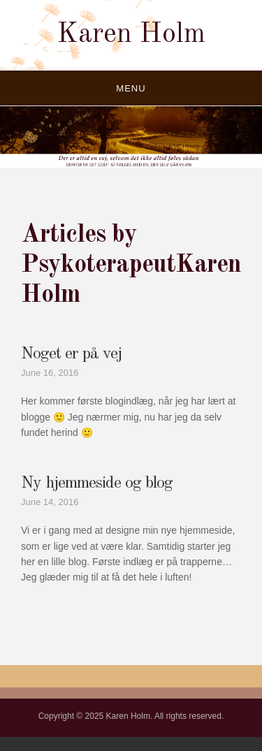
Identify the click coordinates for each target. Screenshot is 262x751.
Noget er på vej (71, 354)
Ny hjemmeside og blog (97, 483)
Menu (130, 88)
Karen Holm (131, 35)
